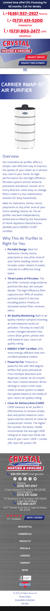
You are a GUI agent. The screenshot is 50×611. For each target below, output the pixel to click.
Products (25, 541)
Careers (25, 556)
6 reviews (16, 518)
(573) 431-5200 (27, 20)
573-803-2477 (26, 504)
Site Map (25, 603)
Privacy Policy (25, 596)
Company (25, 563)
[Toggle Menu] (25, 70)
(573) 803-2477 (24, 31)
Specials (25, 548)
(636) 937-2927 (23, 13)
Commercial (25, 534)
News (25, 570)
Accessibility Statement (25, 600)
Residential (25, 527)
